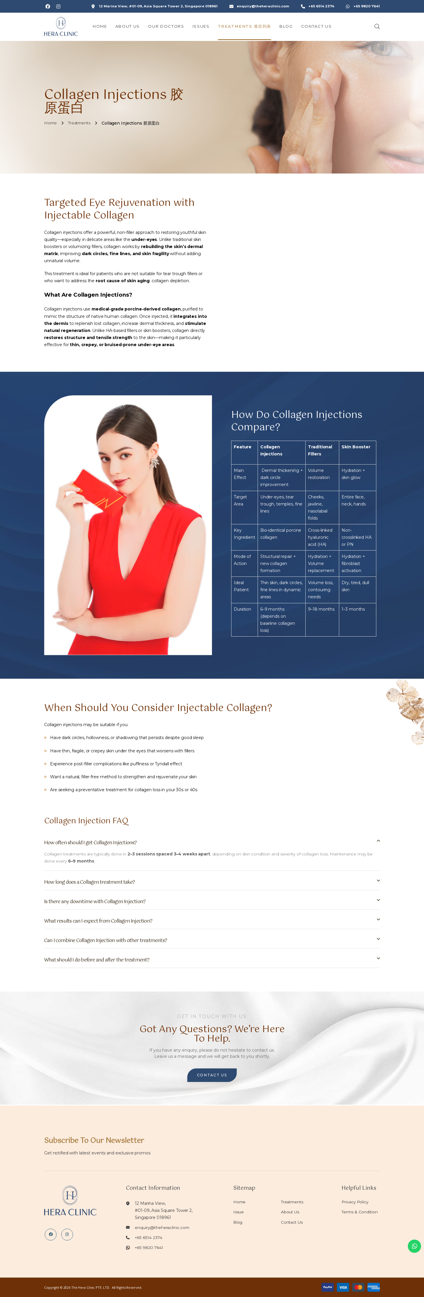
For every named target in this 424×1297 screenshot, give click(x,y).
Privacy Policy (356, 1202)
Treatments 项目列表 (249, 27)
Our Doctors (170, 27)
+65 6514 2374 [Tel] (148, 1237)
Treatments (293, 1202)
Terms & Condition (360, 1212)
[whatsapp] (412, 1244)
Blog (290, 27)
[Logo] (63, 27)
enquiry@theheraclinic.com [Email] (265, 7)
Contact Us (321, 27)
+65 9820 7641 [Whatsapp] (367, 7)
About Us (132, 27)
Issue (238, 1212)
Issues (205, 27)
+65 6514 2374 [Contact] (322, 7)
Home (104, 27)
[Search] (377, 27)
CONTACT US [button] (212, 1076)
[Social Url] (48, 6)
